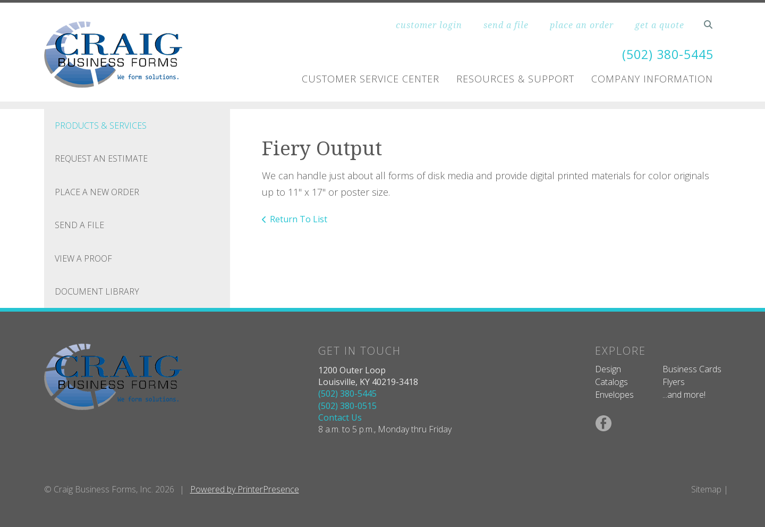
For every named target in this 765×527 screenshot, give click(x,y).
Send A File (79, 225)
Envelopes (614, 394)
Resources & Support (515, 78)
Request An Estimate (101, 158)
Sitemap (706, 489)
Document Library (97, 291)
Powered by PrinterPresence (244, 489)
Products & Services (101, 125)
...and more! (684, 394)
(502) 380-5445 (665, 54)
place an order (582, 25)
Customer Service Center (370, 78)
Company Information (652, 78)
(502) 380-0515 (347, 406)
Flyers (673, 382)
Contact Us (340, 417)
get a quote (659, 25)
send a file (506, 25)
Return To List (298, 219)
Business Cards (691, 369)
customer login (429, 25)
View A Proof (83, 258)
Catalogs (611, 382)
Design (608, 369)
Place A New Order (97, 192)
